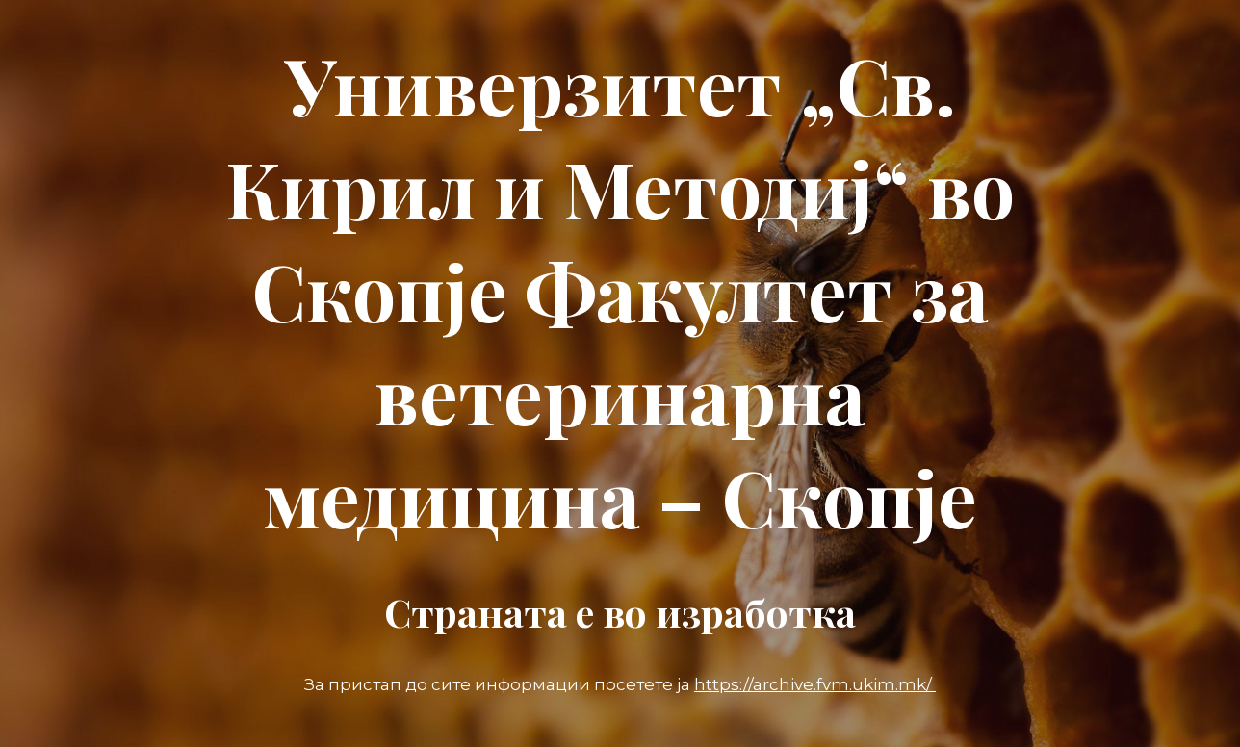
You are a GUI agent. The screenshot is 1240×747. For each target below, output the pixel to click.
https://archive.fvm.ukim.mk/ (815, 684)
